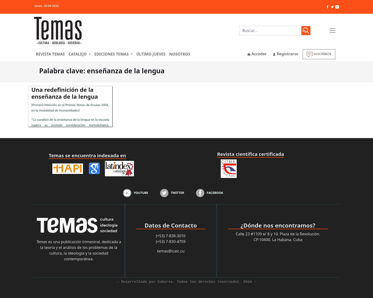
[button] (79, 54)
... (70, 114)
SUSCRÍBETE (319, 54)
